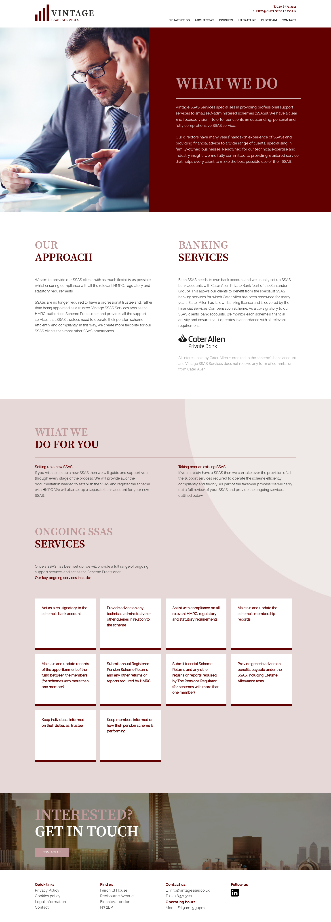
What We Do (179, 20)
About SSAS (204, 20)
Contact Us (52, 852)
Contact (289, 20)
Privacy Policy (47, 890)
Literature (247, 20)
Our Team (269, 20)
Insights (226, 20)
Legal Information (50, 901)
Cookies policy (47, 896)
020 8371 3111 (286, 6)
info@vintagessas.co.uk (276, 11)
